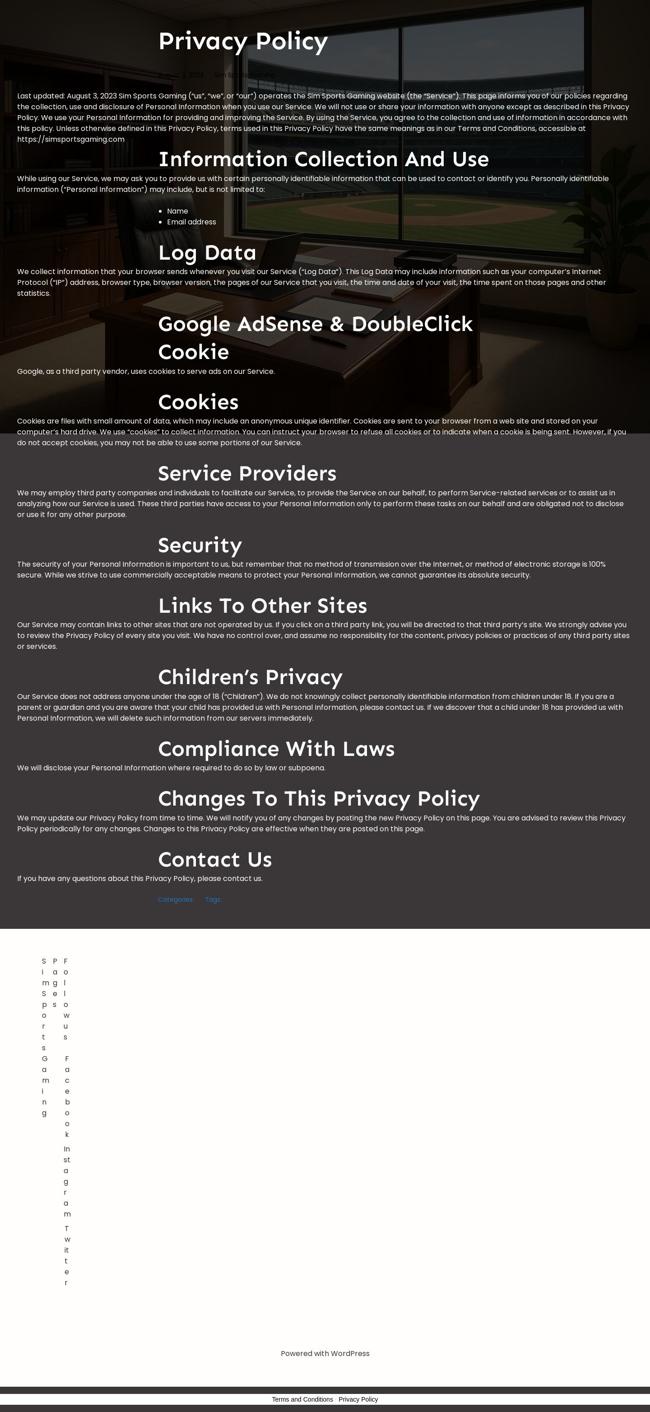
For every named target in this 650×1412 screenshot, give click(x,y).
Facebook (67, 1096)
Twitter (67, 1255)
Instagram (67, 1181)
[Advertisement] (341, 1023)
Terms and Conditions (302, 1399)
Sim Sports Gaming (244, 74)
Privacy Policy (358, 1399)
